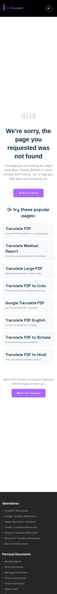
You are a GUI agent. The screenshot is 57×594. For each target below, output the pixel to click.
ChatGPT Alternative (16, 510)
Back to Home (28, 193)
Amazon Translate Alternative (21, 532)
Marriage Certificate (16, 572)
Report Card (11, 589)
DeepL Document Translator (20, 521)
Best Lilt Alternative (16, 543)
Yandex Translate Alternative (21, 527)
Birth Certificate (14, 567)
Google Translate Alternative (20, 516)
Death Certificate (15, 583)
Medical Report (13, 561)
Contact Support (28, 393)
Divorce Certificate (15, 578)
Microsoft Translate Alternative (22, 538)
